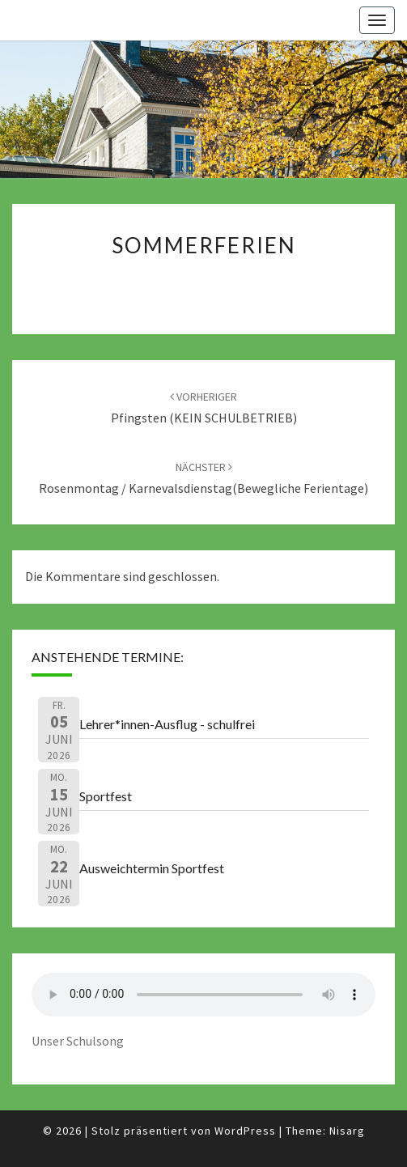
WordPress (245, 1130)
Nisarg (347, 1130)
